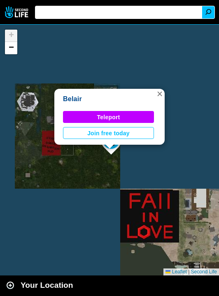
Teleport (108, 117)
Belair (72, 98)
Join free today (108, 133)
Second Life (17, 12)
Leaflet (175, 272)
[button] (160, 94)
